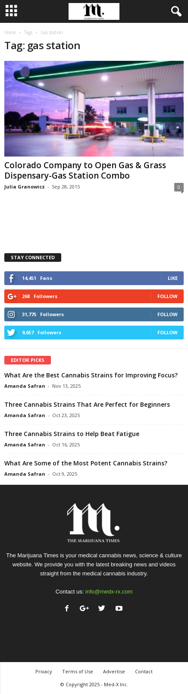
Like (173, 278)
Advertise (114, 671)
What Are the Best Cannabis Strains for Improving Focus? (91, 375)
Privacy (43, 671)
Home (10, 32)
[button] (174, 11)
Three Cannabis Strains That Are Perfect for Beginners (87, 404)
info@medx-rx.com (108, 591)
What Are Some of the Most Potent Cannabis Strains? (85, 463)
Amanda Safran (24, 386)
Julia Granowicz (24, 186)
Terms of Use (77, 671)
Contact (144, 671)
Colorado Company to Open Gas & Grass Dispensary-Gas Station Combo (85, 170)
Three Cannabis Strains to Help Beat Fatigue (71, 434)
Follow (167, 296)
